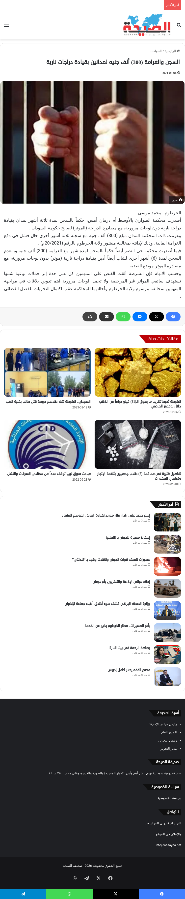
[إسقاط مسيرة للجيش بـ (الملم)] (167, 544)
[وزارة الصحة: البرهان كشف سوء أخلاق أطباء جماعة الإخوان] (167, 610)
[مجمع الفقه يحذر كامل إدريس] (167, 676)
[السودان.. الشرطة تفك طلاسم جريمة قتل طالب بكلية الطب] (47, 372)
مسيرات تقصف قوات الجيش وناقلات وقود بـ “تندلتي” (111, 559)
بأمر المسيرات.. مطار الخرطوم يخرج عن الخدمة (117, 625)
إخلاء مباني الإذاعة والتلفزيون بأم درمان (121, 581)
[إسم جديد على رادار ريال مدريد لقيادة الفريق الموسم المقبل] (167, 522)
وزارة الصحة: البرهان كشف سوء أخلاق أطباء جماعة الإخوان (107, 603)
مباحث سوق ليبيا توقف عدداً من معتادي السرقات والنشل (49, 473)
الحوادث (156, 51)
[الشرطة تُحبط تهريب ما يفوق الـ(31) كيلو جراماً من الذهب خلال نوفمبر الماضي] (138, 372)
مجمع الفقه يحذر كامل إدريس (128, 670)
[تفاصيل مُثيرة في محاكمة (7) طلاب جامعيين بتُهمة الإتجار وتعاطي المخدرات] (138, 444)
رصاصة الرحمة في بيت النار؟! (129, 648)
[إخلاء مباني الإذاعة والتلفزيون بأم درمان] (167, 588)
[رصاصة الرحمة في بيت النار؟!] (167, 654)
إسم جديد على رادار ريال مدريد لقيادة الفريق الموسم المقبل (106, 515)
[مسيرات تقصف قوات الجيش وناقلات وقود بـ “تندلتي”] (167, 566)
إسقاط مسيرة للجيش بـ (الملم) (128, 537)
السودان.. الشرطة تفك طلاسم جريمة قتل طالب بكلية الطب (48, 401)
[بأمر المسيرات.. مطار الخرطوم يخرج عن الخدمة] (167, 632)
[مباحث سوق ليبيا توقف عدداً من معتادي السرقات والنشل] (47, 444)
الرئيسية (172, 51)
